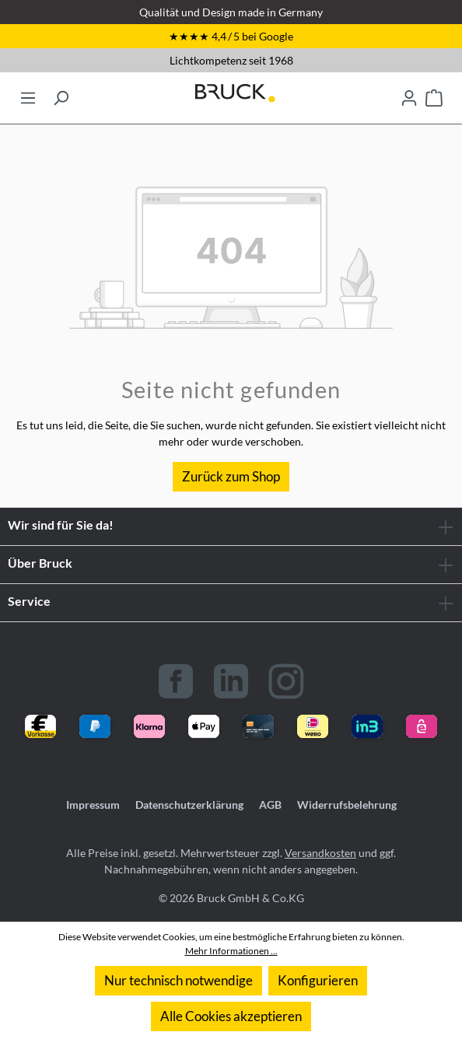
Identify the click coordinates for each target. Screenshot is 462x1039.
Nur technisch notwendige (178, 980)
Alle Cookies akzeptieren (231, 1016)
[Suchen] (60, 93)
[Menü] (28, 93)
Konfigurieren (318, 980)
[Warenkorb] (434, 93)
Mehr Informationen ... (231, 951)
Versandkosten (320, 852)
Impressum (93, 804)
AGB (270, 804)
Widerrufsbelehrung (347, 804)
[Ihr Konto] (409, 93)
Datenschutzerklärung (189, 804)
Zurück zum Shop (231, 476)
